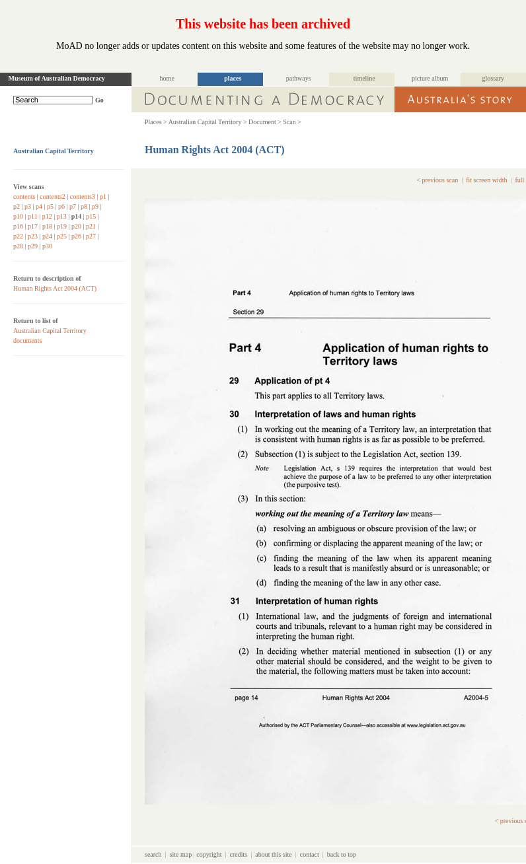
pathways (298, 78)
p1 (103, 196)
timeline (364, 78)
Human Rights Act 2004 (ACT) (54, 288)
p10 (18, 216)
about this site (273, 854)
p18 (47, 226)
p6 (61, 206)
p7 (72, 206)
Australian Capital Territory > (208, 122)
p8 (84, 206)
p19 (62, 226)
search (153, 854)
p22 (18, 236)
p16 (18, 226)
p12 (47, 216)
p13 (62, 216)
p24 (47, 236)
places (232, 78)
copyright (208, 854)
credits (239, 854)
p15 (91, 216)
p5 (50, 206)
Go (99, 100)
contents (24, 196)
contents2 (52, 196)
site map (181, 854)
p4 (39, 206)
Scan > (292, 122)
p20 (76, 226)
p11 (33, 216)
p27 (91, 236)
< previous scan (437, 180)
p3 (27, 206)
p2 (16, 206)
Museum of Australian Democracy (57, 78)
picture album (430, 78)
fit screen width (486, 180)
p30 (47, 246)
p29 (33, 246)
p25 (62, 236)
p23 (33, 236)
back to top (341, 854)
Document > (265, 122)
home (167, 78)
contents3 (82, 196)
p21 (91, 226)
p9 (95, 206)
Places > (156, 122)
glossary (493, 78)
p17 (33, 226)
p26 (76, 236)
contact (309, 854)
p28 (18, 246)
